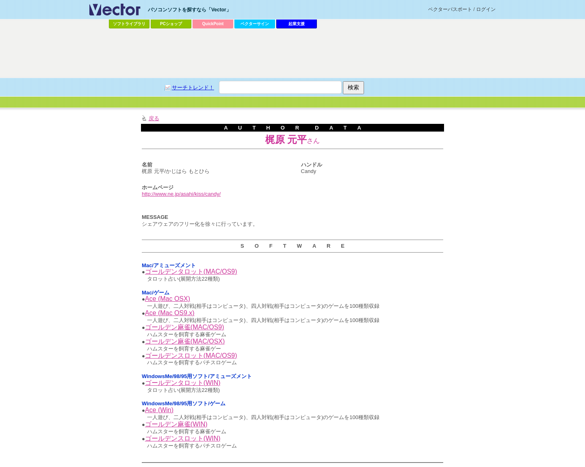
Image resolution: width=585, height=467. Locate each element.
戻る (154, 118)
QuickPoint (213, 24)
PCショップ (171, 24)
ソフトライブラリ (129, 24)
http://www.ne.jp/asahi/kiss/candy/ (181, 194)
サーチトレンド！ (193, 87)
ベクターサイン (254, 24)
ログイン (486, 9)
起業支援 (296, 24)
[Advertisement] (292, 53)
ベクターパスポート (450, 9)
